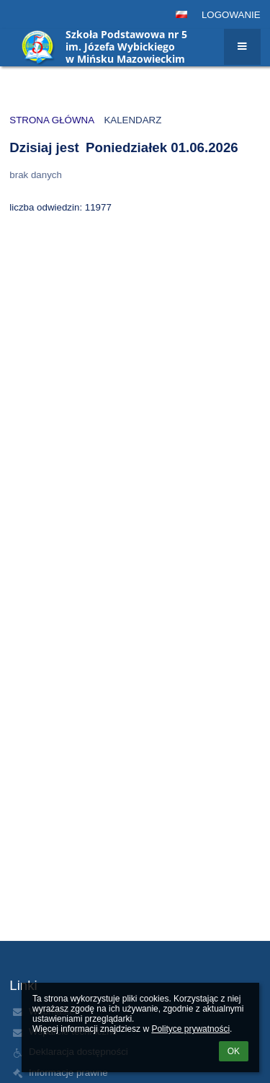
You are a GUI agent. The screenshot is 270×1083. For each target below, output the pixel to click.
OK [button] (234, 1051)
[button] (181, 14)
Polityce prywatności (190, 1029)
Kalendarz (132, 120)
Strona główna (51, 120)
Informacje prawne (68, 1072)
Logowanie (231, 14)
